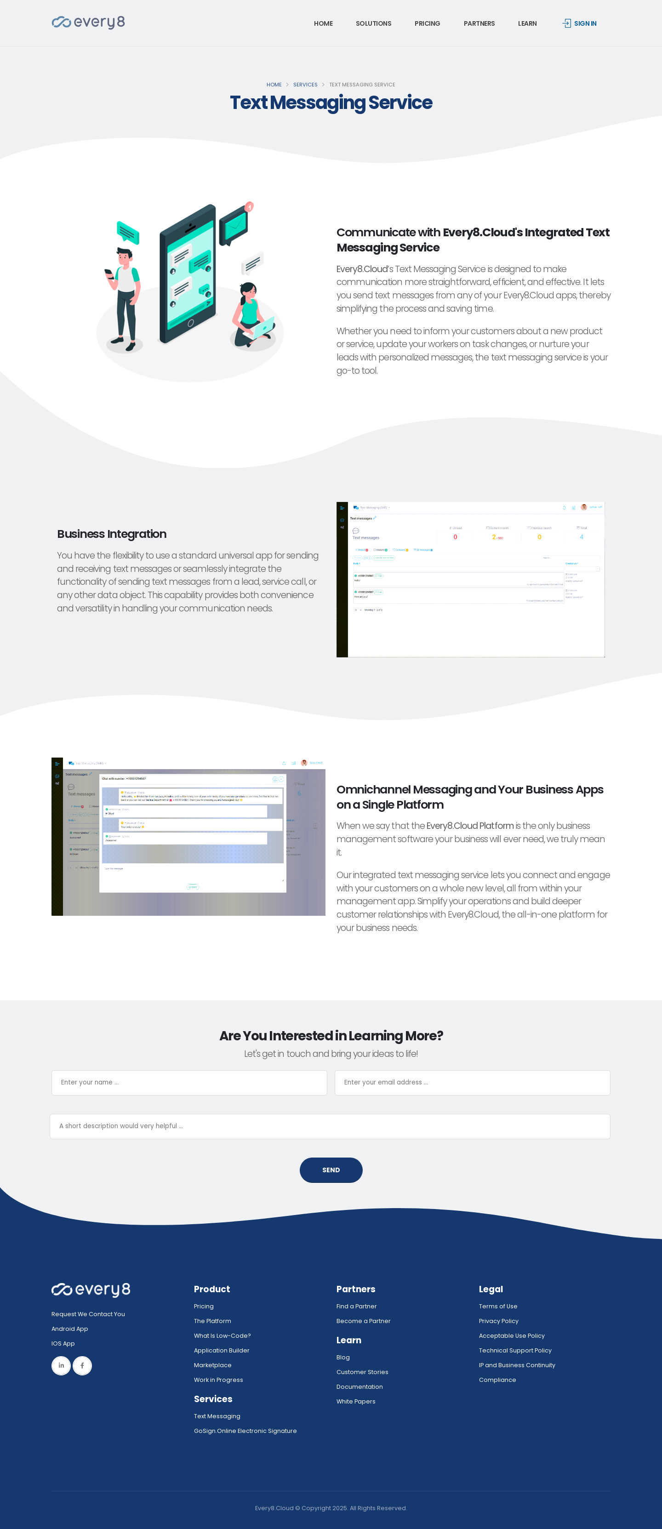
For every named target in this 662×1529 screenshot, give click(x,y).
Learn (527, 23)
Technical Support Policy (515, 1350)
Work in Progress (218, 1380)
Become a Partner (364, 1321)
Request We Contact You (88, 1314)
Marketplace (213, 1365)
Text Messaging (217, 1416)
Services (305, 84)
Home (323, 23)
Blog (343, 1357)
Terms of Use (498, 1306)
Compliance (497, 1380)
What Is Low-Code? (222, 1336)
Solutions (374, 23)
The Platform (212, 1321)
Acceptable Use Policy (512, 1336)
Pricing (427, 23)
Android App (69, 1329)
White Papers (356, 1401)
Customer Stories (362, 1372)
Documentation (360, 1387)
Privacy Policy (499, 1321)
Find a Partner (357, 1306)
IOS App (65, 1343)
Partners (479, 23)
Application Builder (222, 1350)
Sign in (579, 23)
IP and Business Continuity (517, 1365)
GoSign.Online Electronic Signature (245, 1431)
